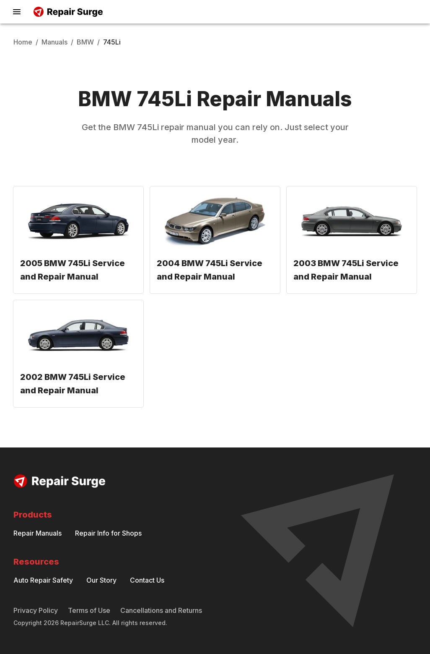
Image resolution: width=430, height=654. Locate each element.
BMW (85, 42)
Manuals (54, 42)
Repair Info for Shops (108, 533)
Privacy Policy (35, 610)
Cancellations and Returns (161, 610)
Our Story (101, 580)
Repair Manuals (37, 533)
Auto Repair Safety (43, 580)
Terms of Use (89, 610)
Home (22, 42)
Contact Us (147, 580)
